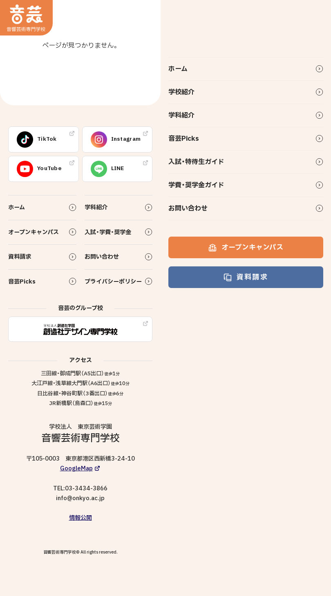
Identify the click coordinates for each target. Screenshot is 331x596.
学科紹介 (181, 115)
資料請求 (246, 277)
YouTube (39, 169)
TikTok (37, 139)
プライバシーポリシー (113, 281)
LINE (107, 169)
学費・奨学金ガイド (196, 185)
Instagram (116, 139)
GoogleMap (76, 468)
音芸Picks (183, 139)
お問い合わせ (188, 208)
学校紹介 (181, 92)
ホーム (178, 69)
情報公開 (80, 518)
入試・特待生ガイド (196, 162)
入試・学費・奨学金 (108, 232)
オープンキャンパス (245, 247)
